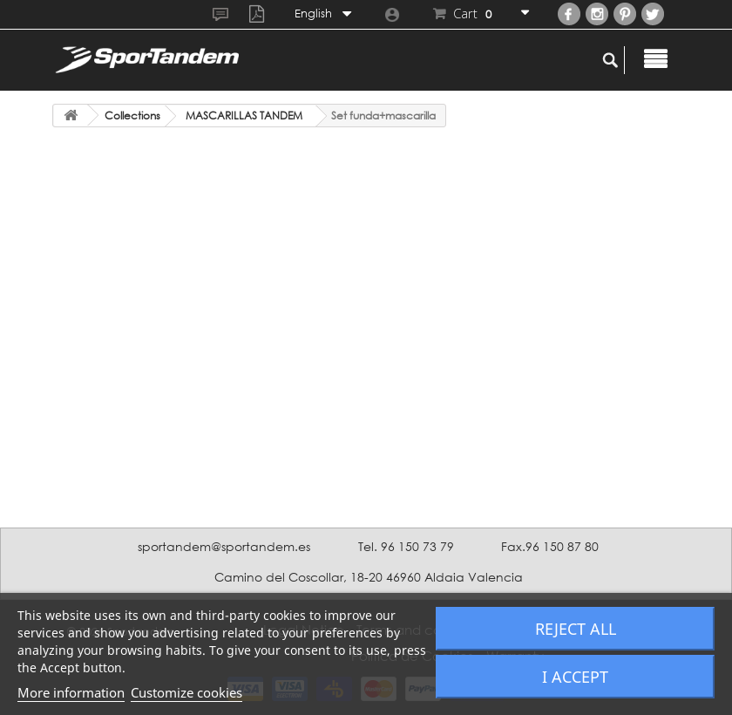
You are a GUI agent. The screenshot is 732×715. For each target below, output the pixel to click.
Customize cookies (186, 692)
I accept (575, 676)
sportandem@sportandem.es (224, 546)
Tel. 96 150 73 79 (406, 546)
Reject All (575, 628)
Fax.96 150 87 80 (550, 546)
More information (71, 692)
